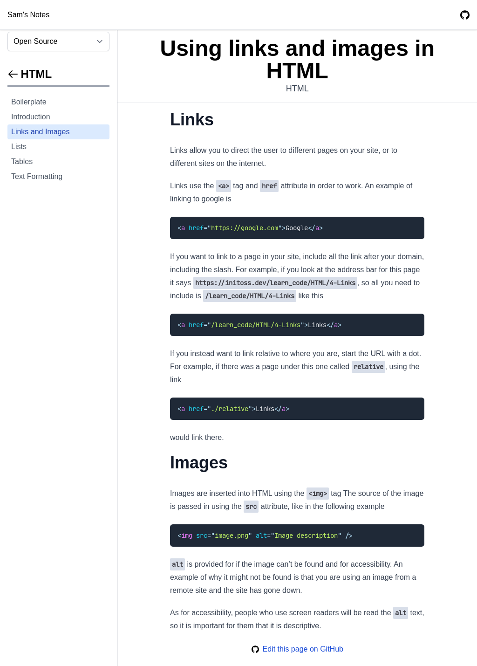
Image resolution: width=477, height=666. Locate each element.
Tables (22, 161)
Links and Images (40, 132)
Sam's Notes (28, 15)
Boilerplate (29, 102)
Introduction (30, 117)
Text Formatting (36, 176)
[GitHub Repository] (465, 14)
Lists (19, 147)
